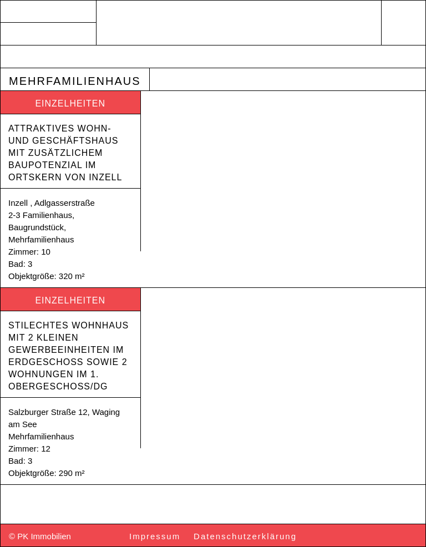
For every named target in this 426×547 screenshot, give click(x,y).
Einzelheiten (70, 103)
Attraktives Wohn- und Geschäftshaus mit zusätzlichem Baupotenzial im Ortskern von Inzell (65, 153)
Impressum (154, 536)
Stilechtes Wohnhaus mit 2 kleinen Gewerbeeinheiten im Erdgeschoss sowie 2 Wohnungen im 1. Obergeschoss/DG (70, 356)
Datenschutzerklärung (245, 536)
